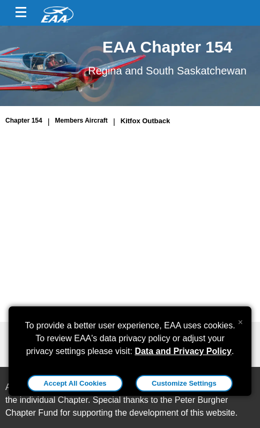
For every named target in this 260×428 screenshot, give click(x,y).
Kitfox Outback (145, 121)
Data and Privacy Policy (183, 351)
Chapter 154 (23, 120)
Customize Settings (184, 383)
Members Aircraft (81, 120)
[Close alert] (240, 320)
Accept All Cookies (74, 383)
